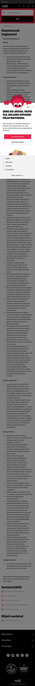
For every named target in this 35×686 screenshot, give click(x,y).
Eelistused (7, 162)
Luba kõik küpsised (17, 136)
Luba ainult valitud (17, 142)
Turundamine (8, 169)
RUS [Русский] (32, 107)
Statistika (7, 166)
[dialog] (17, 141)
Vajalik (6, 158)
